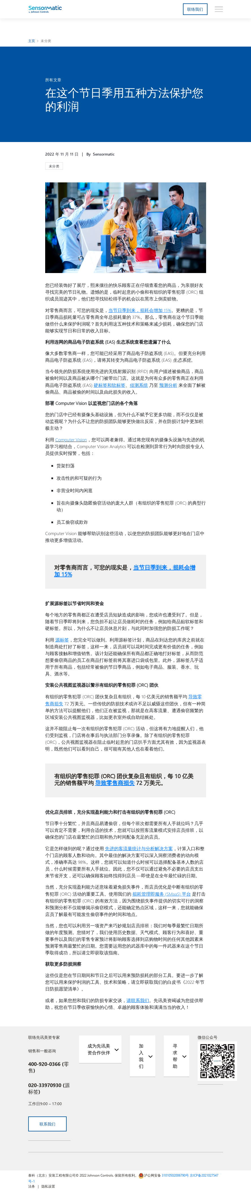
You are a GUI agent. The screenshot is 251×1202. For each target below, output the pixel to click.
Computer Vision (71, 439)
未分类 (46, 40)
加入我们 (141, 1053)
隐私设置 (48, 1183)
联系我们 (48, 1121)
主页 (31, 40)
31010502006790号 (175, 1172)
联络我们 (195, 9)
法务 (31, 1183)
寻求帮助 (175, 1053)
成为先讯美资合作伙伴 (99, 1046)
